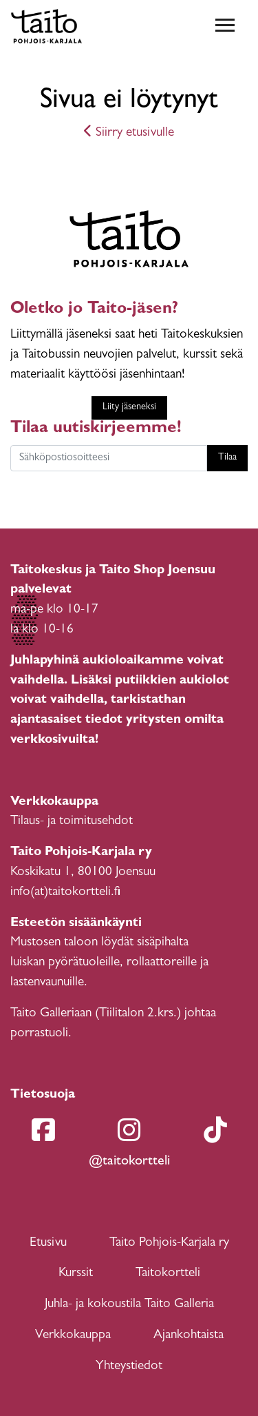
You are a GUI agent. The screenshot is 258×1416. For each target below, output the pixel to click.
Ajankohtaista (188, 1335)
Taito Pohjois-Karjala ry (169, 1243)
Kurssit (75, 1273)
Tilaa (227, 458)
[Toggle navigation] (225, 26)
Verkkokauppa (73, 1335)
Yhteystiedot (129, 1366)
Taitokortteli (168, 1273)
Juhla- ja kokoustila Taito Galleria (129, 1304)
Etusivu (48, 1243)
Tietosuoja (42, 1095)
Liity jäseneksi (129, 407)
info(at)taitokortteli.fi (65, 892)
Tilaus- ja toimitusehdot (71, 821)
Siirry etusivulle (129, 133)
